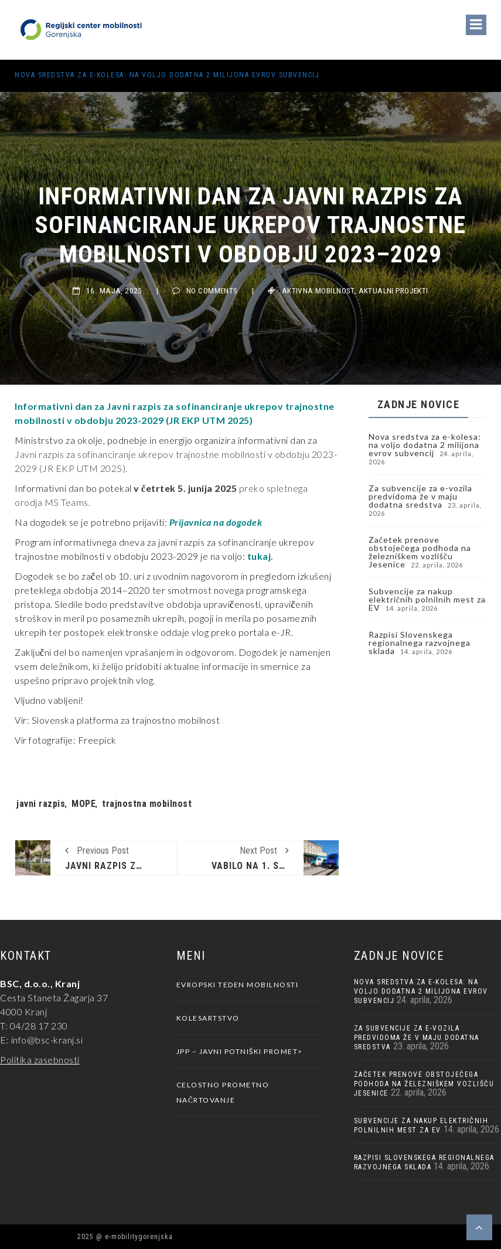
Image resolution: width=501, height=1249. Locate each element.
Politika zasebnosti (40, 1059)
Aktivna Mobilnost (318, 290)
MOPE (83, 803)
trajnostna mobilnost (147, 803)
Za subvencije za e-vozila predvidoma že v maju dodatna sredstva (420, 496)
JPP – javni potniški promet (237, 1051)
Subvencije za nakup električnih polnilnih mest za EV (427, 599)
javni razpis (40, 803)
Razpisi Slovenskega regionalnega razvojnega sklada (420, 642)
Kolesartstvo (208, 1018)
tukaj (259, 556)
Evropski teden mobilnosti (237, 984)
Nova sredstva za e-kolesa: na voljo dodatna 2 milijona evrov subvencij (167, 75)
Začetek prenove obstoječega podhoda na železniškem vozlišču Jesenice (420, 552)
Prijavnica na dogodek (216, 522)
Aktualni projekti (393, 290)
